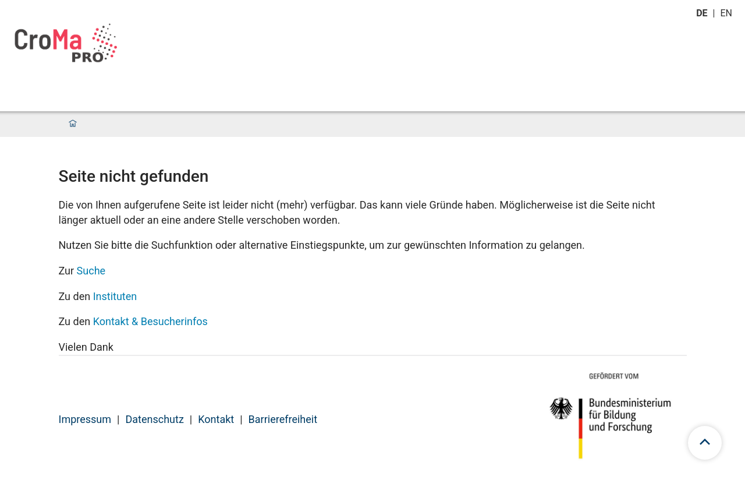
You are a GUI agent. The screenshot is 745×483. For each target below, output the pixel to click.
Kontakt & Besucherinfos (150, 321)
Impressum (85, 419)
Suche (91, 271)
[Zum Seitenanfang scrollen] (705, 443)
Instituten (115, 296)
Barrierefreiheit (283, 419)
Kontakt (216, 419)
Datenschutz (154, 419)
